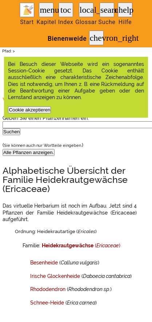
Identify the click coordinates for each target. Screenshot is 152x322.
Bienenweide (67, 38)
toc (65, 10)
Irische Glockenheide (55, 276)
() (81, 245)
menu (46, 10)
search (107, 10)
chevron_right (97, 38)
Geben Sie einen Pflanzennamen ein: (46, 118)
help (125, 10)
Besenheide (44, 263)
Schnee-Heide (47, 303)
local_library (86, 10)
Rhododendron (47, 289)
